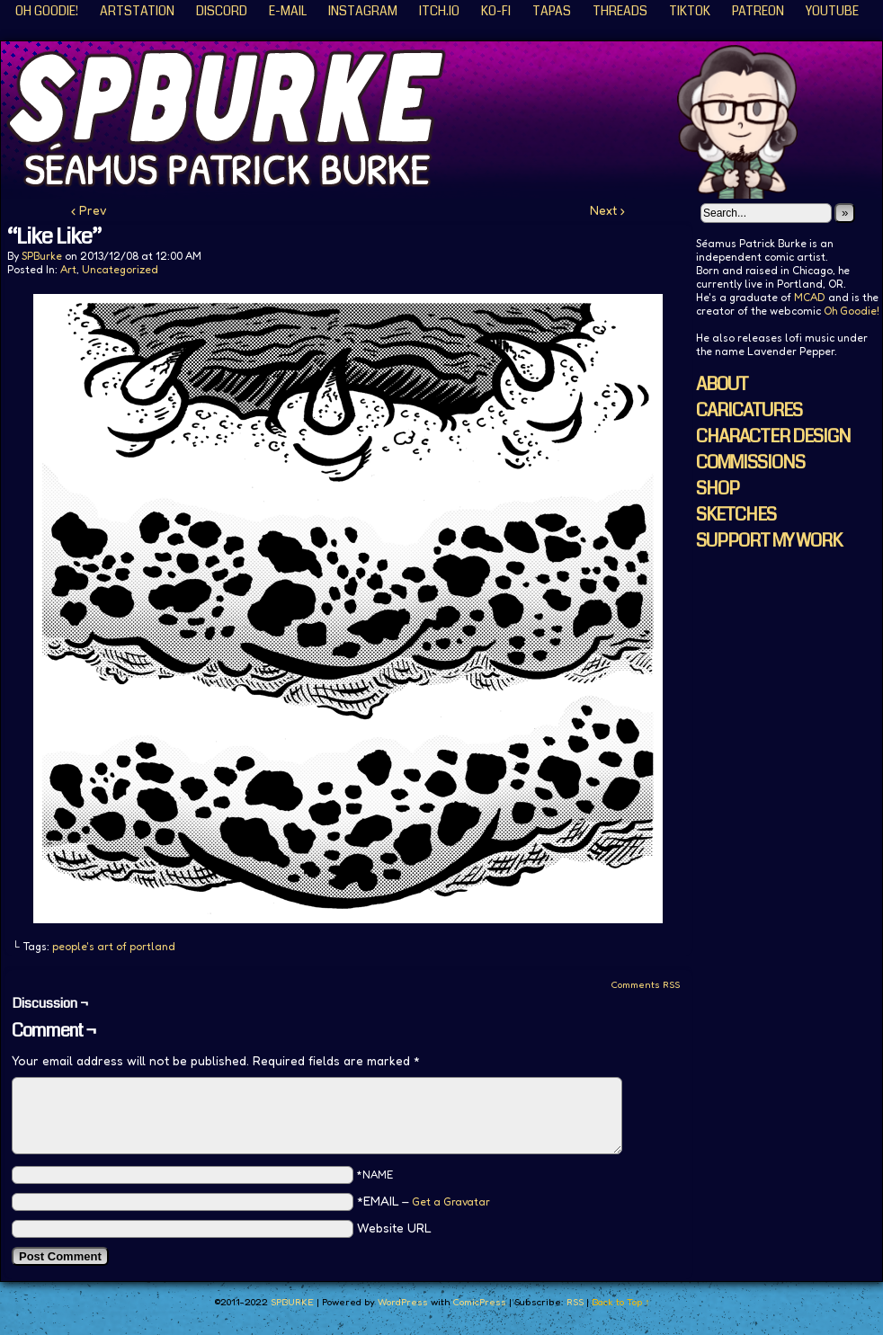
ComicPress (479, 1301)
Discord (221, 11)
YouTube (832, 11)
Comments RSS (645, 984)
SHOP (717, 489)
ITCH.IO (439, 11)
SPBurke (42, 256)
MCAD (809, 297)
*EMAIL (423, 1200)
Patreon (758, 11)
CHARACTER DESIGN (773, 436)
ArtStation (137, 11)
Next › (607, 210)
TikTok (689, 11)
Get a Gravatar (451, 1201)
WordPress (403, 1301)
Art (68, 269)
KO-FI (496, 11)
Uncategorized (120, 269)
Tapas (551, 11)
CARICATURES (749, 410)
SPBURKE (292, 1301)
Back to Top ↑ (621, 1301)
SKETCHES (736, 515)
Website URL (394, 1227)
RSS (575, 1301)
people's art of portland (113, 946)
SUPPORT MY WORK (769, 541)
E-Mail (288, 11)
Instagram (362, 11)
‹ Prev (89, 210)
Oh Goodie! (46, 11)
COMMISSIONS (750, 462)
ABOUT (722, 384)
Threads (620, 11)
